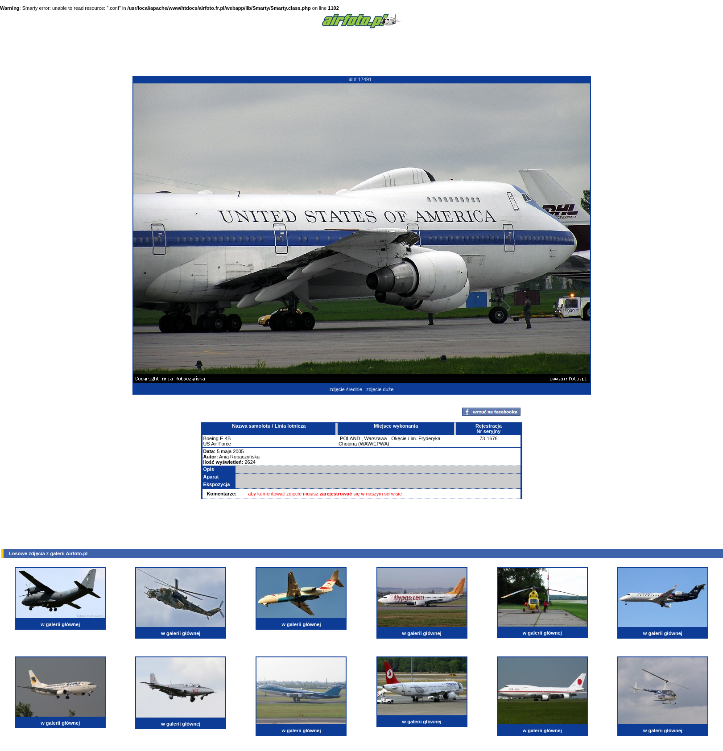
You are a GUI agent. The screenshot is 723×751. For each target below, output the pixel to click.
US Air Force (217, 443)
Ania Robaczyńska (239, 456)
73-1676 (488, 438)
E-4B (225, 438)
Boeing (211, 438)
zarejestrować (336, 493)
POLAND (350, 438)
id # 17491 (360, 79)
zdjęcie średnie (346, 389)
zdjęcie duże (379, 389)
